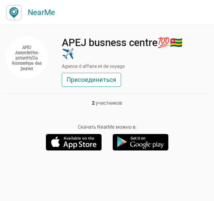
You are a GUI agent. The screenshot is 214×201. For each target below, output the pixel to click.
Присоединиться (91, 79)
